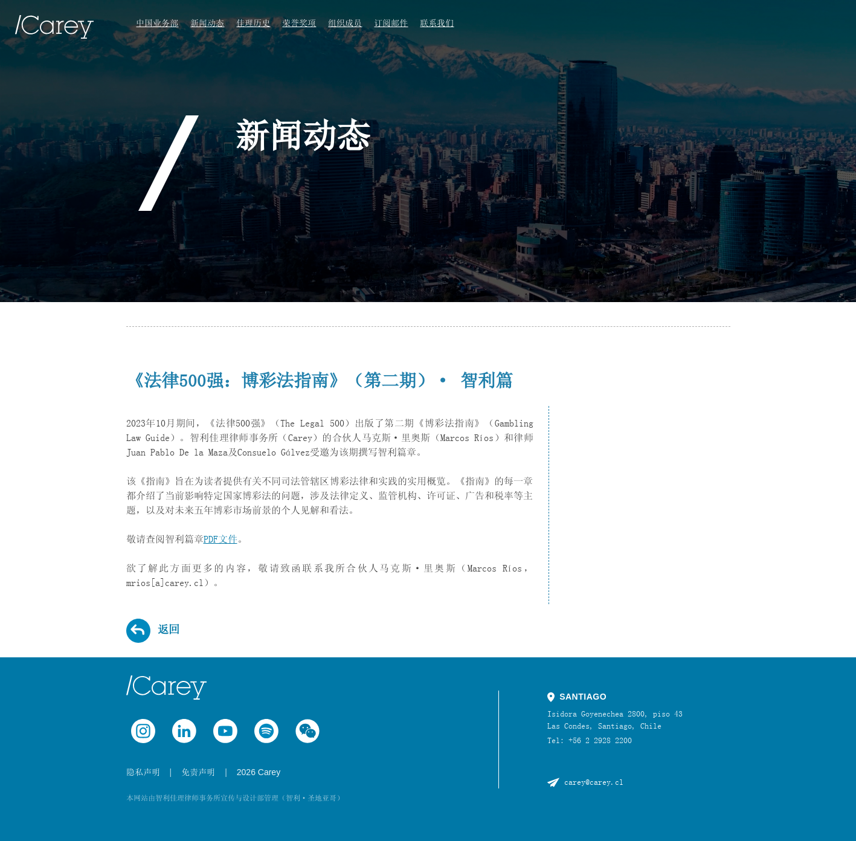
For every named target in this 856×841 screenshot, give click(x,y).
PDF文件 (220, 539)
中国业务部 (157, 23)
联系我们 (437, 23)
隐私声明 (143, 772)
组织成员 (345, 23)
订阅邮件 (391, 23)
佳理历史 (253, 23)
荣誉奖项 (299, 23)
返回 (168, 629)
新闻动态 (207, 23)
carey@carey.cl (593, 782)
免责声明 (198, 772)
